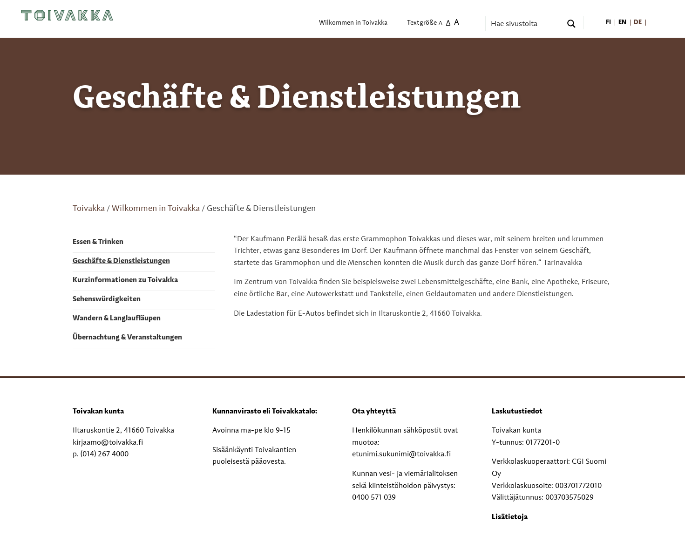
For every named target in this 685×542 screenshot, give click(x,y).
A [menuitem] (440, 23)
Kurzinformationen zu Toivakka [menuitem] (125, 280)
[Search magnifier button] (571, 23)
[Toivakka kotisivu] (67, 15)
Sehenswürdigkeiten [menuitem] (107, 299)
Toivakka (89, 208)
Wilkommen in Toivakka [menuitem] (353, 23)
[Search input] (525, 24)
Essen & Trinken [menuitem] (98, 242)
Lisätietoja (510, 517)
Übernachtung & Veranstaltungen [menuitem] (127, 337)
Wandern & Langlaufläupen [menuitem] (117, 318)
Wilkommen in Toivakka (156, 208)
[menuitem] (609, 23)
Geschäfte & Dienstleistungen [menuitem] (121, 261)
